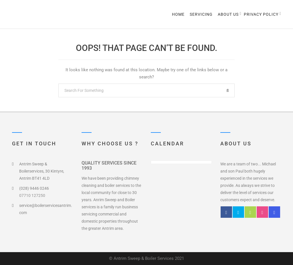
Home (178, 14)
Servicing (201, 14)
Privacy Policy (261, 14)
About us (228, 14)
